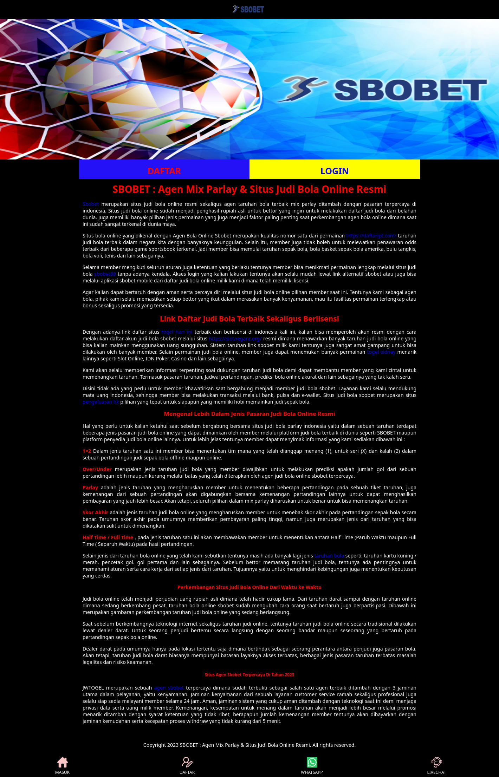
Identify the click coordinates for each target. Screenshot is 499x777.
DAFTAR (164, 171)
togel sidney (381, 351)
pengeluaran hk (101, 401)
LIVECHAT (436, 766)
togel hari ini (177, 331)
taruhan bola (329, 555)
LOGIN (334, 171)
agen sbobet (169, 687)
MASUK (62, 766)
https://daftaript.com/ (371, 235)
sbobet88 (105, 273)
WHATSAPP (312, 766)
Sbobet (91, 204)
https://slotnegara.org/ (235, 338)
